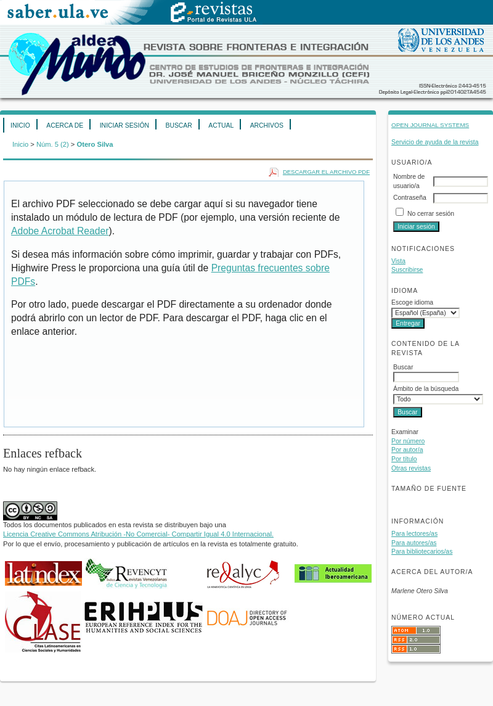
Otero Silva (94, 144)
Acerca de (64, 125)
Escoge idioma (412, 302)
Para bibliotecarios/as (421, 551)
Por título (404, 459)
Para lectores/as (414, 533)
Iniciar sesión (124, 125)
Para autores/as (413, 543)
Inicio (20, 125)
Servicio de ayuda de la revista (435, 142)
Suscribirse (407, 269)
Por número (408, 441)
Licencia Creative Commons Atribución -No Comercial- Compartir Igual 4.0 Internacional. (138, 534)
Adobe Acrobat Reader (59, 231)
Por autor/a (407, 449)
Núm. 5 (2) (52, 144)
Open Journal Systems (430, 124)
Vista (398, 261)
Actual (221, 125)
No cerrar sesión (430, 213)
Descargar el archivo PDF (326, 171)
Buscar (178, 125)
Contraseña (409, 197)
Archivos (266, 125)
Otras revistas (411, 468)
